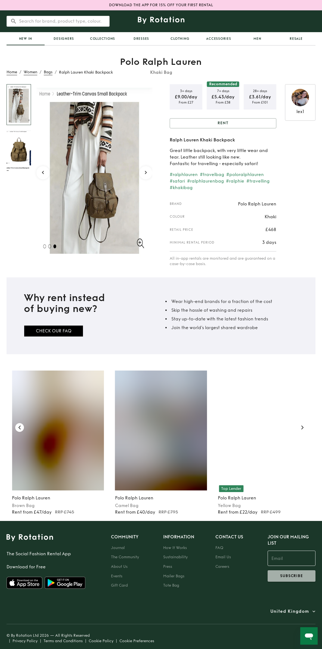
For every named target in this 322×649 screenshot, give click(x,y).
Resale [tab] (296, 39)
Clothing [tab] (180, 39)
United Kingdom (289, 611)
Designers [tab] (64, 39)
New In (25, 39)
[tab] (26, 38)
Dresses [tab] (141, 39)
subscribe (291, 576)
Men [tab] (257, 39)
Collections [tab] (102, 39)
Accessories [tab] (218, 39)
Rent (223, 123)
